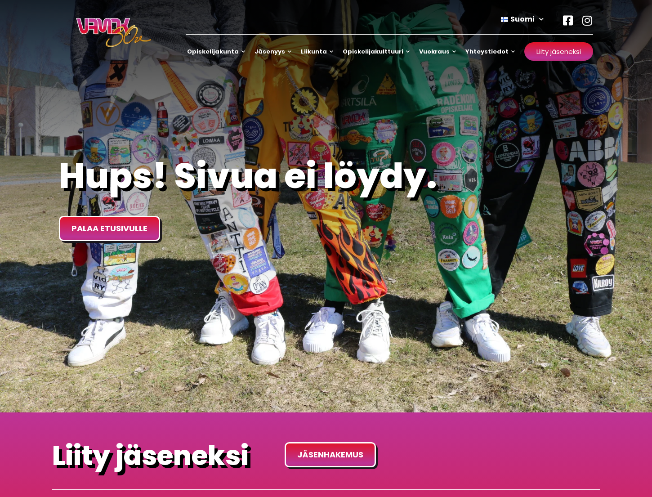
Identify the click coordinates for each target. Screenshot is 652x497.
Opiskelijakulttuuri (376, 51)
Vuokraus (437, 51)
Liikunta (317, 51)
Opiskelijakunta (216, 51)
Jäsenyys (273, 51)
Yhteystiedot (490, 51)
